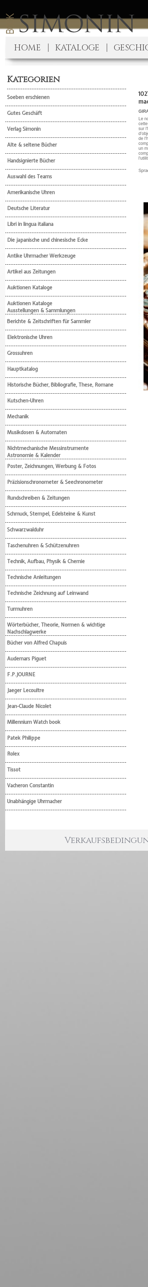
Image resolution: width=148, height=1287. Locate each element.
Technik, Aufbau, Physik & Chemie (46, 561)
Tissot (13, 769)
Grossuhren (19, 353)
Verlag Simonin (24, 129)
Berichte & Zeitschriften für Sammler (49, 321)
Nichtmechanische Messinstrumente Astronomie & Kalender (48, 451)
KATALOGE (77, 48)
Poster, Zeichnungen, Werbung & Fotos (51, 466)
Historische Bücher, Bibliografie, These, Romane (60, 385)
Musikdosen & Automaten (37, 432)
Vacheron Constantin (30, 785)
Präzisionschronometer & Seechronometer (55, 482)
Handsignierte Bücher (31, 161)
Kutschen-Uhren (25, 401)
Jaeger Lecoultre (25, 690)
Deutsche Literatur (28, 208)
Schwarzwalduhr (25, 529)
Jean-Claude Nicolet (29, 706)
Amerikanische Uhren (31, 192)
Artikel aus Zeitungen (31, 272)
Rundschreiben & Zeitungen (38, 498)
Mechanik (18, 416)
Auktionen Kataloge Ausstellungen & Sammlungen (41, 307)
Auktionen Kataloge (29, 287)
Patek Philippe (23, 738)
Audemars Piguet (26, 658)
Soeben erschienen (28, 97)
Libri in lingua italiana (30, 224)
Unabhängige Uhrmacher (34, 801)
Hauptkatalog (22, 369)
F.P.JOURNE (21, 674)
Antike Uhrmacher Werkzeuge (41, 256)
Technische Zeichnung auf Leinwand (47, 593)
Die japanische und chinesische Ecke (47, 240)
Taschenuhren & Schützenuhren (43, 545)
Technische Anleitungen (34, 577)
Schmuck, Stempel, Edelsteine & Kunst (51, 514)
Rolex (13, 754)
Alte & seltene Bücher (32, 145)
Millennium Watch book (33, 722)
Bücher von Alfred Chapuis (37, 643)
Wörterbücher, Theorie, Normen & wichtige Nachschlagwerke (56, 628)
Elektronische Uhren (29, 337)
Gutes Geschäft (24, 113)
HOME (27, 48)
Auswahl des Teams (29, 176)
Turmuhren (19, 609)
